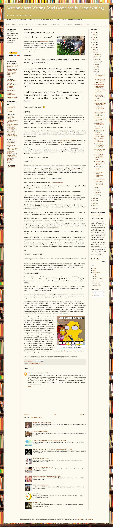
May (95, 72)
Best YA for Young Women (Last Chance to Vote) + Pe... (99, 157)
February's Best (98, 100)
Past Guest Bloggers (12, 135)
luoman (80, 519)
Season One (10, 161)
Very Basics (59, 142)
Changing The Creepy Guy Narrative (42, 422)
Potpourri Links (11, 106)
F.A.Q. (31, 24)
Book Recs (9, 99)
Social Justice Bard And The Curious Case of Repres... (99, 86)
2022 (94, 39)
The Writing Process (12, 69)
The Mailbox (31, 363)
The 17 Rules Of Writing (39, 503)
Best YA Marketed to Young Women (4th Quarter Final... (99, 75)
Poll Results (10, 75)
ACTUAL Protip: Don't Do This (40, 485)
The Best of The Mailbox (11, 95)
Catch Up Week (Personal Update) (99, 135)
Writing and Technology (10, 87)
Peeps (13, 24)
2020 (94, 44)
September (97, 62)
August (96, 64)
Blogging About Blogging (11, 92)
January (96, 195)
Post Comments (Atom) (36, 417)
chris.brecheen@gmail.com (45, 41)
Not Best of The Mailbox (11, 146)
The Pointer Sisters (11, 125)
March (96, 190)
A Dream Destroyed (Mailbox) (99, 127)
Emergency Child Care (99, 179)
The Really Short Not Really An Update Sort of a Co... (99, 151)
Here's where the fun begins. (55, 182)
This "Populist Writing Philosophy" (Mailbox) (99, 91)
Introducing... (10, 116)
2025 (94, 32)
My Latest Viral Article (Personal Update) (100, 103)
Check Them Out (11, 107)
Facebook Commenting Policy (40, 431)
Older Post (82, 414)
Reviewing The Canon (12, 120)
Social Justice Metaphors (10, 151)
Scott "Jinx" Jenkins (12, 130)
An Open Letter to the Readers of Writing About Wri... (99, 81)
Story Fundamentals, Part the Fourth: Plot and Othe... (100, 163)
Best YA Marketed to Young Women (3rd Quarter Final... (99, 119)
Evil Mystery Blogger (12, 124)
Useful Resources (11, 72)
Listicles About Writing (11, 118)
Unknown (30, 373)
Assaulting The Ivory (12, 84)
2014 (94, 203)
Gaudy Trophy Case (12, 156)
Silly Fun (9, 159)
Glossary (9, 68)
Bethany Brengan (11, 132)
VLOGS (9, 162)
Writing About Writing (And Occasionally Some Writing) (55, 8)
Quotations (9, 111)
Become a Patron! (95, 215)
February (96, 192)
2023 (94, 37)
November (97, 57)
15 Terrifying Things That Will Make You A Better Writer (47, 476)
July (95, 67)
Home (7, 24)
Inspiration (9, 109)
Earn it (76, 169)
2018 (94, 50)
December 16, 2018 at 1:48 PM (41, 373)
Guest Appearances (91, 24)
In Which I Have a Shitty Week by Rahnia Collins (98, 183)
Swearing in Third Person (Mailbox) (99, 123)
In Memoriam (10, 158)
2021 (94, 42)
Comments (95, 295)
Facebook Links (66, 24)
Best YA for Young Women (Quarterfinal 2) (98, 168)
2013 (94, 205)
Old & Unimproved (12, 154)
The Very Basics (37, 363)
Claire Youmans (11, 128)
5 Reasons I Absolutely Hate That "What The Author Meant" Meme (49, 440)
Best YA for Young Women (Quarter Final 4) (99, 108)
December (97, 54)
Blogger (90, 519)
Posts (94, 292)
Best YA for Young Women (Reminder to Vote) (99, 97)
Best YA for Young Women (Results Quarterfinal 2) (99, 145)
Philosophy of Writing (12, 65)
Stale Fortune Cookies (12, 148)
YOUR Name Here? (12, 137)
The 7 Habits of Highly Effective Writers (43, 467)
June (95, 69)
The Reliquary (78, 24)
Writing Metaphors (11, 80)
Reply (29, 386)
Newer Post (27, 414)
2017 (94, 52)
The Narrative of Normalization (40, 458)
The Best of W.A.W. (42, 24)
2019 (94, 47)
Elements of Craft (11, 70)
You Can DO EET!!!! (12, 66)
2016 (94, 198)
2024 (94, 35)
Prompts (9, 76)
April (95, 187)
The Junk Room (11, 155)
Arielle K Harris (11, 134)
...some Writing (11, 166)
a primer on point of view (68, 140)
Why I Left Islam (37, 494)
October (96, 59)
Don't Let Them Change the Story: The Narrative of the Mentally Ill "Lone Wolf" (53, 449)
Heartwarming (10, 127)
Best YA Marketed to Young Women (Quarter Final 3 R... (100, 114)
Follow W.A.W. (55, 24)
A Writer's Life (10, 90)
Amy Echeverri (11, 131)
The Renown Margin (12, 97)
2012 (94, 208)
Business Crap (22, 24)
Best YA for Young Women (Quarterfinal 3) (98, 140)
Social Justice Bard (11, 149)
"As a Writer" (10, 89)
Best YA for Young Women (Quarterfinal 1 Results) (98, 174)
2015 (94, 200)
